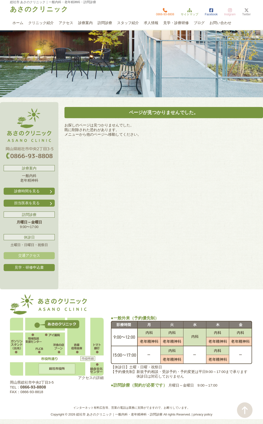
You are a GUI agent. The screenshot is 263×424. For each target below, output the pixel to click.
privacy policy (202, 414)
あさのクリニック (39, 9)
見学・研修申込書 (29, 267)
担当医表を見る (33, 203)
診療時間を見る (33, 191)
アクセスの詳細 (91, 378)
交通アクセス (29, 255)
